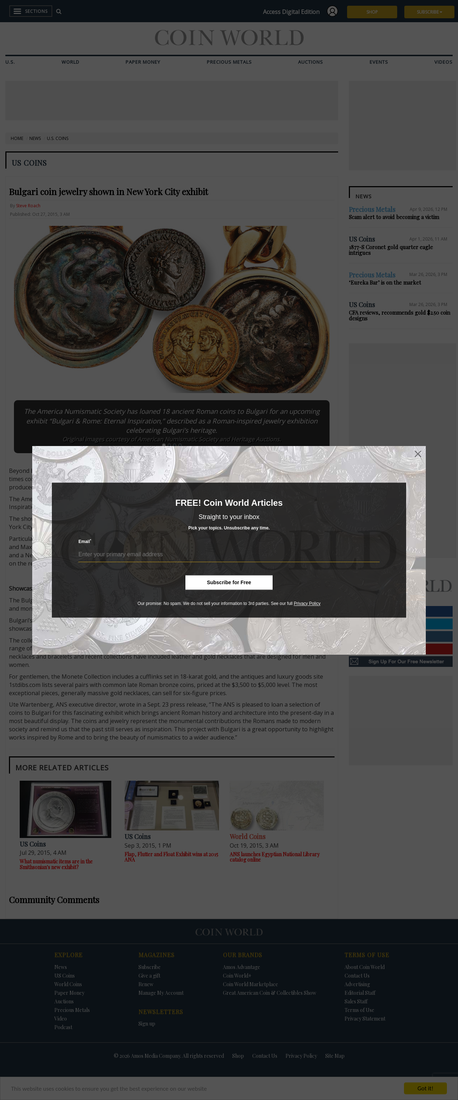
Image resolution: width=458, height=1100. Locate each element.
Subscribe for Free (229, 582)
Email (84, 541)
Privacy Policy (307, 603)
